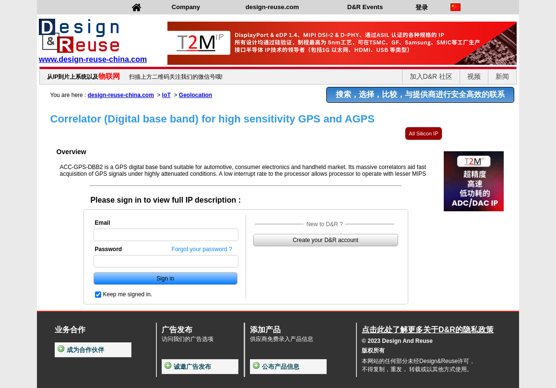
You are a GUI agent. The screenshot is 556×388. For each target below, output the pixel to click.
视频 (474, 76)
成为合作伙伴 (81, 349)
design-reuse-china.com (121, 95)
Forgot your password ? (202, 249)
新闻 (502, 76)
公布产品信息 (276, 366)
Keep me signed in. (128, 294)
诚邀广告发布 (188, 366)
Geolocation (195, 95)
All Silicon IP (423, 133)
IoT (166, 95)
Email (102, 222)
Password (108, 249)
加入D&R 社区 (431, 76)
